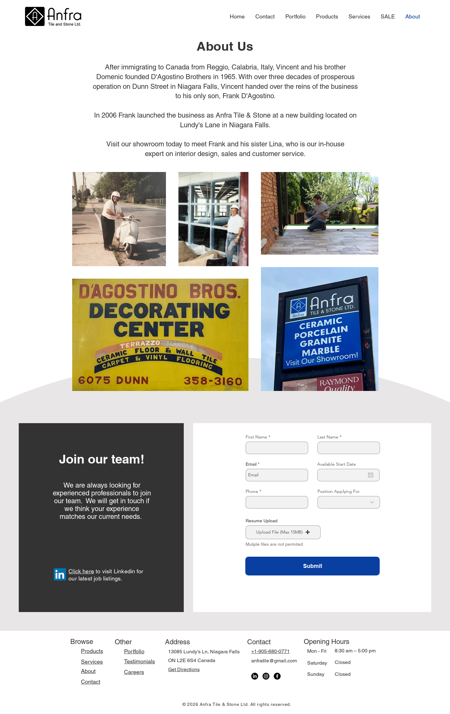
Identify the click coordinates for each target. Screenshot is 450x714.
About (88, 671)
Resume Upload (262, 521)
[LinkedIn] (60, 574)
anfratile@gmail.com (274, 661)
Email (251, 464)
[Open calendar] (370, 475)
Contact (90, 681)
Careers (134, 672)
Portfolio (134, 651)
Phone (252, 491)
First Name (256, 437)
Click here (81, 571)
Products (92, 651)
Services (92, 661)
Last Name (328, 437)
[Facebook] (277, 676)
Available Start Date (336, 464)
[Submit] (312, 566)
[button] (283, 532)
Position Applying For (339, 491)
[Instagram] (265, 676)
